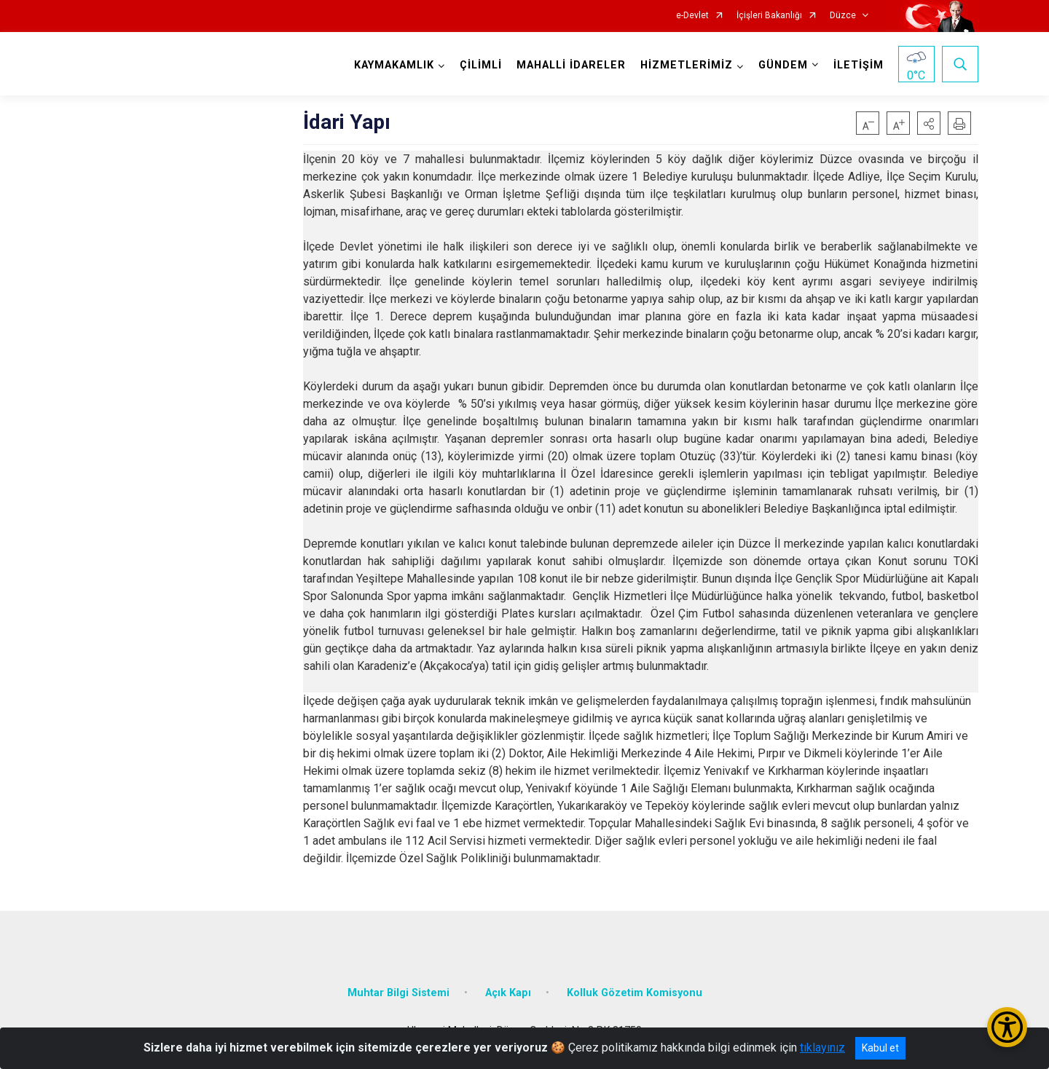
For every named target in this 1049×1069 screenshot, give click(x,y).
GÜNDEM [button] (783, 65)
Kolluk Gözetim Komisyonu (634, 993)
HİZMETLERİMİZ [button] (686, 65)
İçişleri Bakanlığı (769, 15)
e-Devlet (692, 15)
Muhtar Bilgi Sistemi (398, 993)
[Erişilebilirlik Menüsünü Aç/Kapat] (1007, 1027)
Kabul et (880, 1048)
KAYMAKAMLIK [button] (394, 65)
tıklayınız (822, 1047)
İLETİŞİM (858, 65)
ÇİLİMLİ (481, 65)
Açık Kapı (508, 993)
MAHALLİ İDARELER (571, 65)
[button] (928, 123)
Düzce (843, 15)
